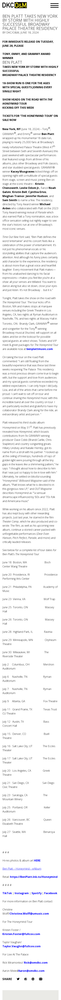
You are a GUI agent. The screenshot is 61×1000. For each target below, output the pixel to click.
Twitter (18, 979)
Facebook (25, 979)
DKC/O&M (14, 5)
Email (40, 979)
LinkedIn (33, 979)
